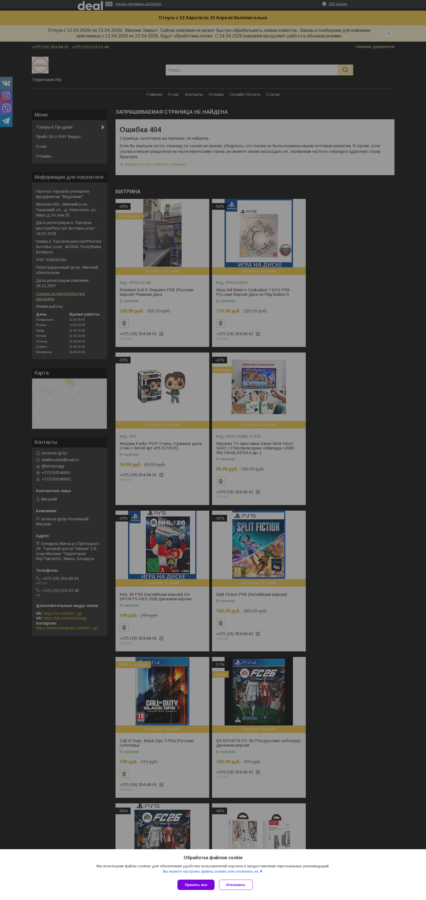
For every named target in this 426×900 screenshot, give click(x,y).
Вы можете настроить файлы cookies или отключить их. (211, 872)
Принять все (196, 885)
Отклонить (237, 885)
